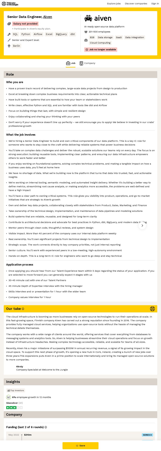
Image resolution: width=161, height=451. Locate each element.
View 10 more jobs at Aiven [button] (44, 427)
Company (87, 63)
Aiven (47, 17)
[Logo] (10, 4)
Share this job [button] (15, 427)
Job (70, 63)
